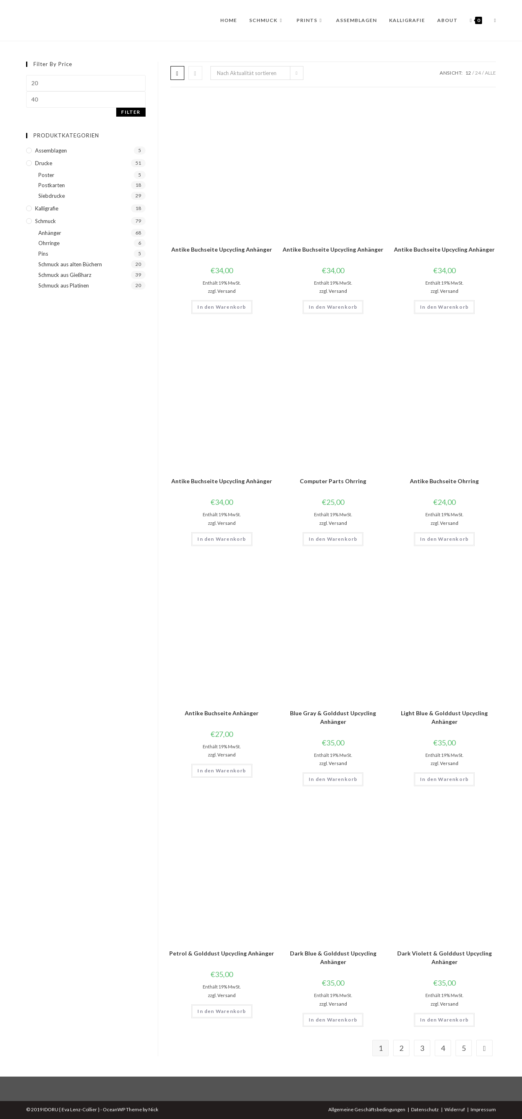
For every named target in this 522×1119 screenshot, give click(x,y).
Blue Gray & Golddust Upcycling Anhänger (333, 717)
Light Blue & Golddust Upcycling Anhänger (444, 717)
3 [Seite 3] (422, 1048)
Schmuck (45, 221)
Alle (490, 73)
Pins (43, 253)
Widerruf (455, 1109)
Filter (130, 112)
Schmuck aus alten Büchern (70, 264)
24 (478, 73)
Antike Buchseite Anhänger (222, 713)
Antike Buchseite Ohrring (444, 481)
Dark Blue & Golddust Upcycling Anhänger (333, 957)
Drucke (43, 163)
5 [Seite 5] (464, 1048)
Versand (226, 291)
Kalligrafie (46, 208)
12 (468, 73)
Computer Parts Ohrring (333, 481)
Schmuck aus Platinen (63, 285)
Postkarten (51, 185)
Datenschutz (425, 1109)
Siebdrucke (51, 195)
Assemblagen (51, 150)
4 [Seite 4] (443, 1048)
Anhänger (49, 233)
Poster (46, 175)
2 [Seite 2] (401, 1048)
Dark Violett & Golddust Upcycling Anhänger (444, 957)
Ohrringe (49, 243)
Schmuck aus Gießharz (64, 275)
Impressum (483, 1109)
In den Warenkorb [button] (221, 307)
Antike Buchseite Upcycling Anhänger (221, 249)
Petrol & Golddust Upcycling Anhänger (221, 953)
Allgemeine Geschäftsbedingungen (366, 1109)
